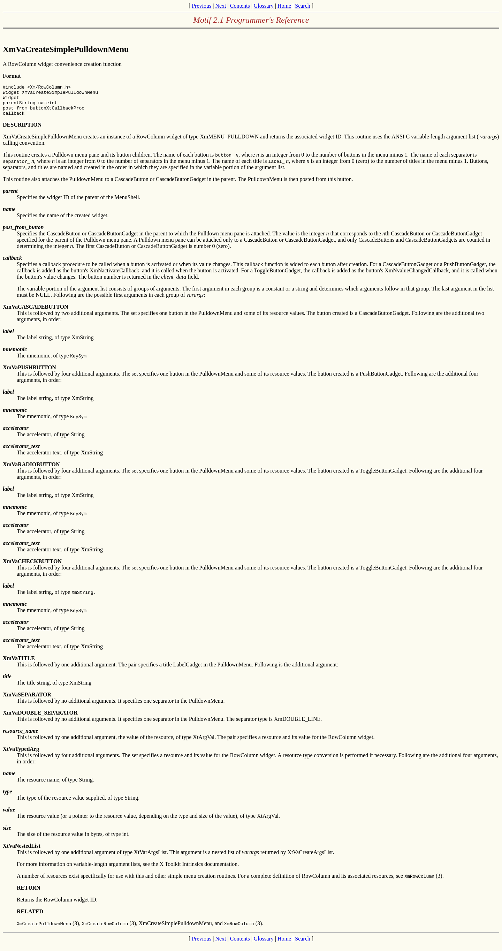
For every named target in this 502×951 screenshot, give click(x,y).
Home (284, 6)
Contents (240, 6)
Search (302, 6)
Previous (201, 6)
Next (220, 6)
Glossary (264, 6)
